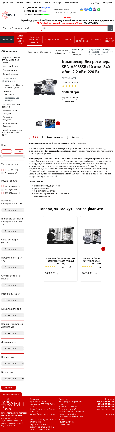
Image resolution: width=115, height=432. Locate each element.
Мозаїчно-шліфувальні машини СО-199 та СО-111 (12, 132)
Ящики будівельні (11, 74)
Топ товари (56, 3)
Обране (47, 3)
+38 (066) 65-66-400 (36, 14)
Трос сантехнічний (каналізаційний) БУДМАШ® (72, 410)
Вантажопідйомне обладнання (10, 124)
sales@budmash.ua (61, 9)
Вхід (97, 2)
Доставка (19, 3)
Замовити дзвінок (11, 394)
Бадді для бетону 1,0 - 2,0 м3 (43, 419)
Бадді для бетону (10, 66)
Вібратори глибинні (68, 406)
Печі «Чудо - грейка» (68, 414)
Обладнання (7, 39)
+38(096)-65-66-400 (105, 404)
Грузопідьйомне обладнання (66, 423)
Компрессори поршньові (10, 92)
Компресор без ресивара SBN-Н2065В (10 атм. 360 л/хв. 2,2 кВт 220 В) (52, 261)
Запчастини (67, 39)
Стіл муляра (35, 422)
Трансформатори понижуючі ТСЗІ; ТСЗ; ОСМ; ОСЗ (42, 404)
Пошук (110, 28)
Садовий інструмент (109, 39)
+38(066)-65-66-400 (105, 406)
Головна (32, 52)
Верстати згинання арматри (11, 105)
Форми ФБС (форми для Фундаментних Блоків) (11, 60)
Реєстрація (107, 2)
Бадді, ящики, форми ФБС (20, 39)
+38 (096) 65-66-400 (34, 11)
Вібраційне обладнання (7, 118)
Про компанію (7, 3)
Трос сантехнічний (82, 39)
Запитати (69, 101)
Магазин (110, 414)
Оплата (28, 3)
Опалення (96, 39)
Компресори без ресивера (11, 99)
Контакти (37, 3)
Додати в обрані (56, 267)
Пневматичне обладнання (9, 79)
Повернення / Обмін (72, 3)
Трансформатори (51, 39)
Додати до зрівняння (63, 267)
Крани (62, 419)
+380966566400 (90, 23)
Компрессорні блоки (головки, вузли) (13, 86)
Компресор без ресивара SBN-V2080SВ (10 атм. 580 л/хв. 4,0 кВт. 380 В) (90, 261)
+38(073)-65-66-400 (105, 401)
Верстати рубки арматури (9, 111)
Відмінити (8, 387)
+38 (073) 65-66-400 (36, 7)
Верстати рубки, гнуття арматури (34, 39)
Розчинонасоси (10, 70)
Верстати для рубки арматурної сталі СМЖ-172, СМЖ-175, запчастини (42, 427)
